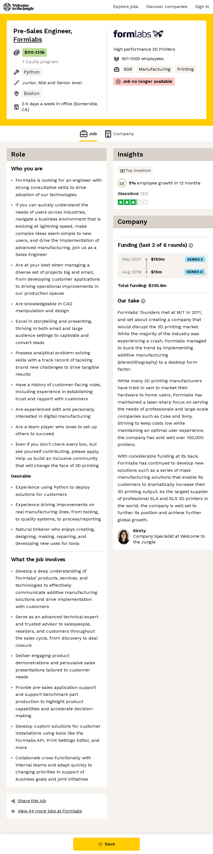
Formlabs (27, 39)
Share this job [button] (28, 800)
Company (119, 133)
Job (88, 133)
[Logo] (18, 7)
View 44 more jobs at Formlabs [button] (46, 811)
